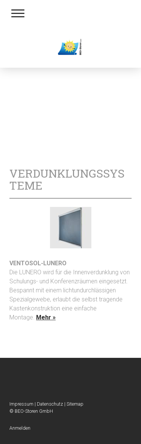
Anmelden (19, 428)
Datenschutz (50, 404)
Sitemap (75, 404)
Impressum (21, 404)
